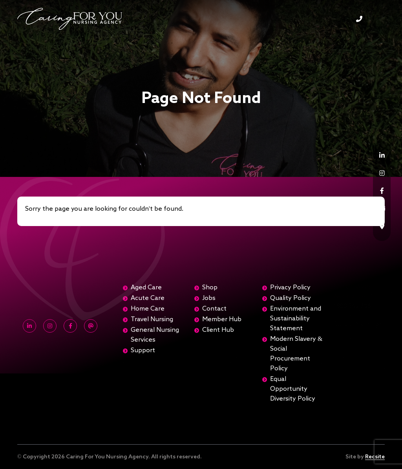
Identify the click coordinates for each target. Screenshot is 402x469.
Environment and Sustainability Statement (295, 319)
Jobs (209, 298)
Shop (209, 288)
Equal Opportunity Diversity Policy (292, 389)
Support (143, 351)
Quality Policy (290, 298)
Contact (214, 309)
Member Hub (221, 319)
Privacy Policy (290, 288)
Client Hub (218, 330)
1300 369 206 (359, 19)
